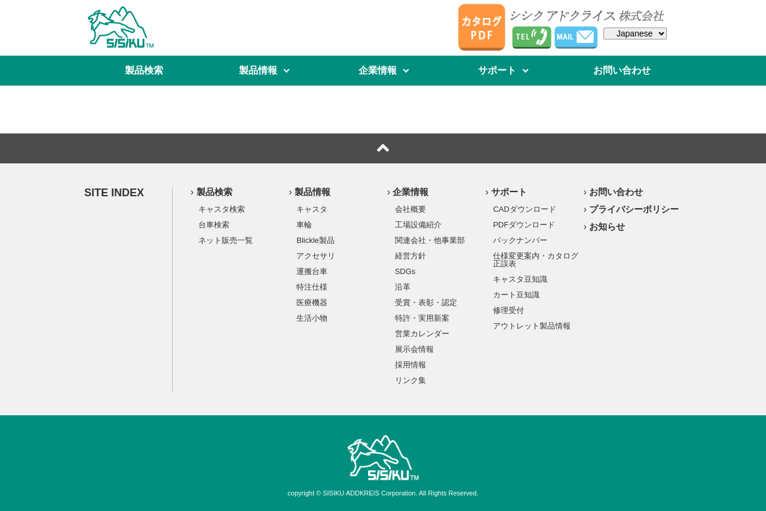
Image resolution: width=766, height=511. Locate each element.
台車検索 (213, 224)
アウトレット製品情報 (532, 325)
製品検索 (144, 70)
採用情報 (410, 364)
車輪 (304, 224)
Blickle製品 (315, 240)
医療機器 (311, 302)
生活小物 (311, 318)
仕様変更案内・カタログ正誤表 (535, 259)
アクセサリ (315, 255)
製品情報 (258, 70)
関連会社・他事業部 (430, 240)
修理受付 (508, 310)
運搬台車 (311, 271)
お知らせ (607, 226)
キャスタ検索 (221, 209)
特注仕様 (311, 286)
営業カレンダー (422, 333)
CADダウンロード (524, 209)
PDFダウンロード (524, 224)
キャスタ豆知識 (520, 279)
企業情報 (378, 70)
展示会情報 (414, 349)
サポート (497, 70)
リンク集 (410, 380)
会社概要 (410, 209)
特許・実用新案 (422, 318)
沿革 (402, 286)
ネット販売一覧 (225, 240)
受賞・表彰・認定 (426, 302)
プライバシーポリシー (634, 209)
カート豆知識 (516, 294)
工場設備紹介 (418, 224)
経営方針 (410, 255)
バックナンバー (520, 240)
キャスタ (311, 209)
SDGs (405, 271)
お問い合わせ (622, 70)
